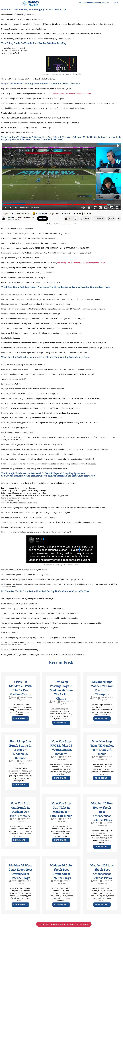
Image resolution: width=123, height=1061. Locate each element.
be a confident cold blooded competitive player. (74, 93)
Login (115, 2)
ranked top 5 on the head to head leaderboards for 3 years (83, 263)
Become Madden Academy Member (94, 2)
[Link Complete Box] (20, 703)
